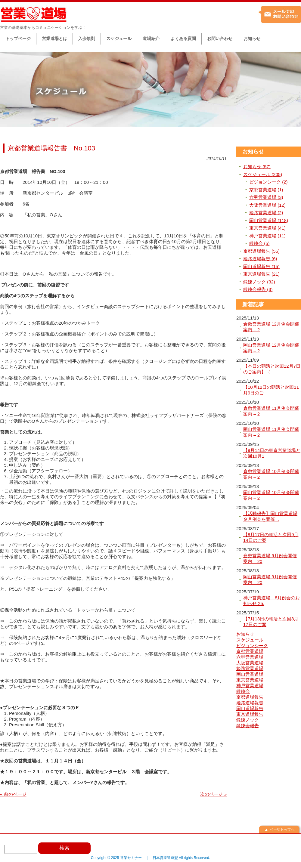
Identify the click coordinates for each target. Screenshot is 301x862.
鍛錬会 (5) (259, 243)
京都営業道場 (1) (266, 189)
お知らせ (253, 152)
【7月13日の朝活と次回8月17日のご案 (270, 621)
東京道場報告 (249, 714)
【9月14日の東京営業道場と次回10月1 (271, 453)
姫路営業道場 (249, 668)
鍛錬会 (243, 691)
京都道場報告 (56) (261, 251)
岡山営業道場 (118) (268, 220)
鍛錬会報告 (247, 725)
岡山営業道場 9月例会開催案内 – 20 (270, 579)
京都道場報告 (249, 697)
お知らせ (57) (257, 166)
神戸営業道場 (249, 685)
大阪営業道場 (249, 662)
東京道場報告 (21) (261, 274)
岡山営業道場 (249, 674)
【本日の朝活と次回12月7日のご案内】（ (271, 369)
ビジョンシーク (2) (268, 181)
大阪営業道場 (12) (267, 205)
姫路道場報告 (249, 702)
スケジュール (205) (262, 174)
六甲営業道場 (249, 657)
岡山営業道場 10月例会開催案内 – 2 (271, 495)
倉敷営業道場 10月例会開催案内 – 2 (271, 474)
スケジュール (249, 639)
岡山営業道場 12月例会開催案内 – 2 (271, 348)
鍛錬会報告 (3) (258, 289)
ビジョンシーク (252, 645)
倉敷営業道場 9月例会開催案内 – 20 (270, 558)
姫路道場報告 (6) (260, 258)
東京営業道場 (249, 679)
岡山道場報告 (249, 708)
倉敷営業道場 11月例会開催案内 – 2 (271, 411)
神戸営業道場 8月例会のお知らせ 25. (271, 600)
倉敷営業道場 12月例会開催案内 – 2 (271, 326)
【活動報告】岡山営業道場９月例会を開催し (270, 516)
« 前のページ (13, 794)
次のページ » (213, 794)
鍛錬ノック (247, 719)
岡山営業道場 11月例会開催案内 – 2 (271, 432)
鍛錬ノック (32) (259, 281)
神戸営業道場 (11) (267, 235)
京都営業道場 (249, 651)
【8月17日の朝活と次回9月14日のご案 (270, 537)
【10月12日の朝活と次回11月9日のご (271, 390)
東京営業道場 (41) (267, 227)
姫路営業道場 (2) (266, 212)
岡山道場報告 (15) (261, 266)
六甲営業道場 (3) (266, 197)
